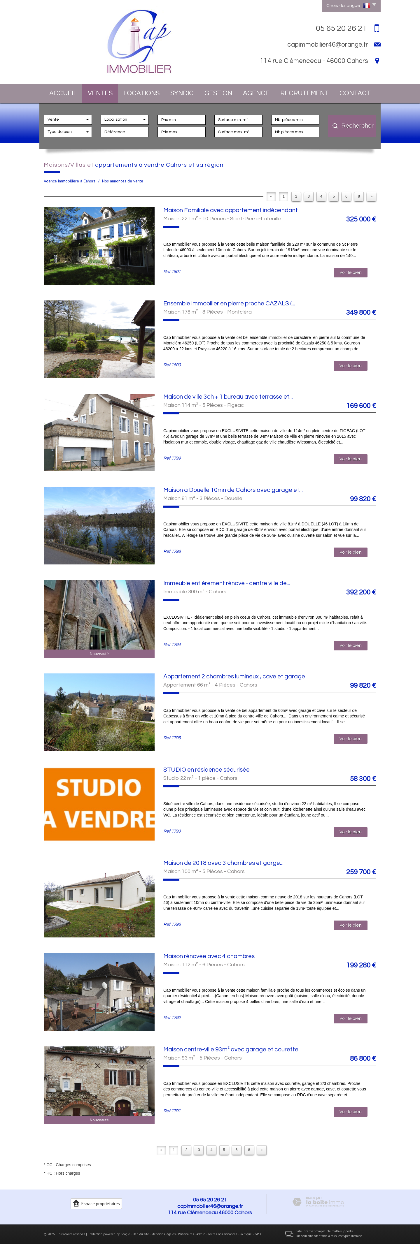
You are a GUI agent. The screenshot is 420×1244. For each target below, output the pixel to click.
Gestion (218, 93)
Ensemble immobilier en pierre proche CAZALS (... (229, 303)
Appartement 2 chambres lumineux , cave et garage (234, 676)
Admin (200, 1234)
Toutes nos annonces (222, 1234)
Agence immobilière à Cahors (69, 181)
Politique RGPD (250, 1234)
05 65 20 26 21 (210, 1200)
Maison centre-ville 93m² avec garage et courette (230, 1049)
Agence (256, 93)
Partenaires (186, 1234)
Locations (141, 93)
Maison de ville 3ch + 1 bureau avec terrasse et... (228, 397)
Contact (355, 93)
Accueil (63, 93)
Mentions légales (163, 1234)
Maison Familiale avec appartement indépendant (230, 210)
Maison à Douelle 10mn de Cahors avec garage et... (233, 490)
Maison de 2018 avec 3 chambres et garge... (223, 863)
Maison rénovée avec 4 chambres (209, 956)
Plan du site (140, 1234)
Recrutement (304, 93)
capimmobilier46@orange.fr (327, 44)
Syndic (182, 93)
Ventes (100, 93)
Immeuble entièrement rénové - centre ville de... (226, 583)
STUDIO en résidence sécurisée (206, 770)
